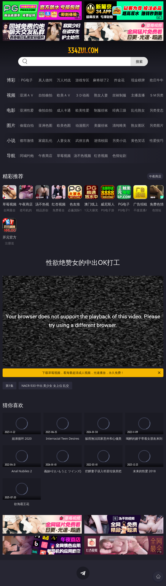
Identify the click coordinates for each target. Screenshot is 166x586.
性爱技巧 (156, 140)
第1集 (9, 386)
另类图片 (156, 125)
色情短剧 (119, 155)
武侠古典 (82, 140)
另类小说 (119, 140)
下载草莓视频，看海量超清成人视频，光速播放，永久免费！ (101, 372)
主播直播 (138, 95)
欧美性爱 (82, 110)
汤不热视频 (82, 155)
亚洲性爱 (27, 110)
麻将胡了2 (101, 80)
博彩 (11, 80)
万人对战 (64, 80)
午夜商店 (45, 155)
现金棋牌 (138, 80)
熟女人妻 (101, 95)
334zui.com (83, 50)
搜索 (139, 61)
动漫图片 (82, 125)
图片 (11, 125)
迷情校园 (101, 140)
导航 (11, 155)
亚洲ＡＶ (27, 95)
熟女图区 (138, 125)
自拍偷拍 (45, 95)
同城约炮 (27, 155)
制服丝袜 (101, 110)
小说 (11, 140)
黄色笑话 (138, 140)
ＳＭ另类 (156, 95)
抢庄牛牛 (156, 80)
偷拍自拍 (45, 110)
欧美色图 (64, 125)
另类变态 (156, 110)
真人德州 (45, 80)
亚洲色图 (45, 125)
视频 (11, 95)
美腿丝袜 (101, 125)
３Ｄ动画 (82, 95)
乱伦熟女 (138, 110)
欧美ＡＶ (64, 95)
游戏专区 (82, 80)
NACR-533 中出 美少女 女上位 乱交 (45, 386)
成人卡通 (64, 110)
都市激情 (27, 140)
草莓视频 (64, 155)
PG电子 (26, 80)
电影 (11, 110)
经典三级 (119, 110)
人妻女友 (64, 140)
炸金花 (119, 80)
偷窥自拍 (27, 125)
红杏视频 (101, 155)
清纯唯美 (119, 125)
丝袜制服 (119, 95)
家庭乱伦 (45, 140)
